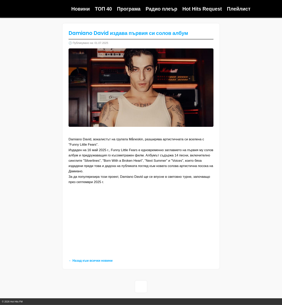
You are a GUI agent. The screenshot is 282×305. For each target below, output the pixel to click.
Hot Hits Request (202, 9)
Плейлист (238, 9)
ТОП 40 (103, 9)
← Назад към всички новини (91, 260)
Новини (80, 9)
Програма (128, 9)
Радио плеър (161, 9)
